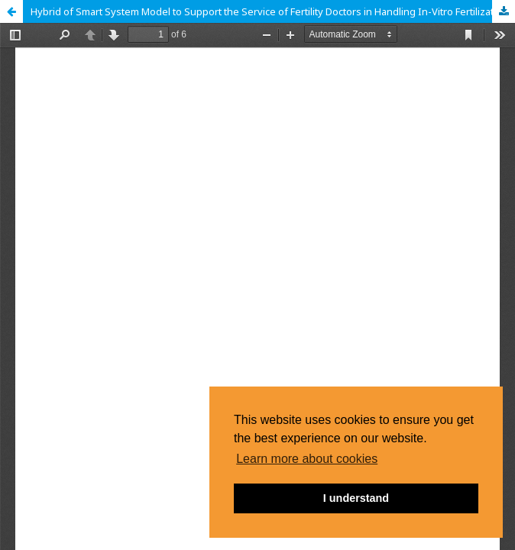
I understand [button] (356, 498)
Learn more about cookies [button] (306, 458)
